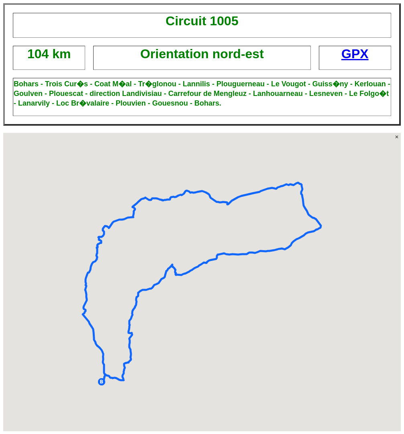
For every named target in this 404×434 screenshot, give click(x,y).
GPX (355, 54)
